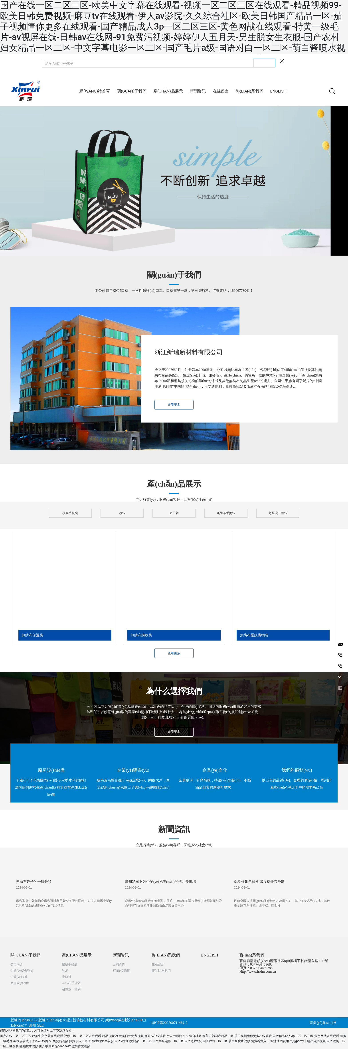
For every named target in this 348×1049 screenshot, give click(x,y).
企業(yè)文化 (214, 770)
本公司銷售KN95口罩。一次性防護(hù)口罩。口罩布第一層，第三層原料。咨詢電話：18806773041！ (174, 290)
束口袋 (174, 513)
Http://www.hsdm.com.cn (257, 971)
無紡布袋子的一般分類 (33, 881)
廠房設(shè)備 (51, 770)
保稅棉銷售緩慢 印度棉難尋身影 (259, 881)
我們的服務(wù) (296, 770)
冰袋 (122, 513)
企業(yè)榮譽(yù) (133, 770)
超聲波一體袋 (278, 513)
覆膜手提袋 (70, 513)
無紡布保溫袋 (32, 635)
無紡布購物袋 (141, 635)
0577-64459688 (261, 964)
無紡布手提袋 (226, 513)
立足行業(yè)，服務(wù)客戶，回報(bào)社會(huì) (174, 499)
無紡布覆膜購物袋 (254, 635)
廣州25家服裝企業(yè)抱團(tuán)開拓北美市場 (160, 881)
